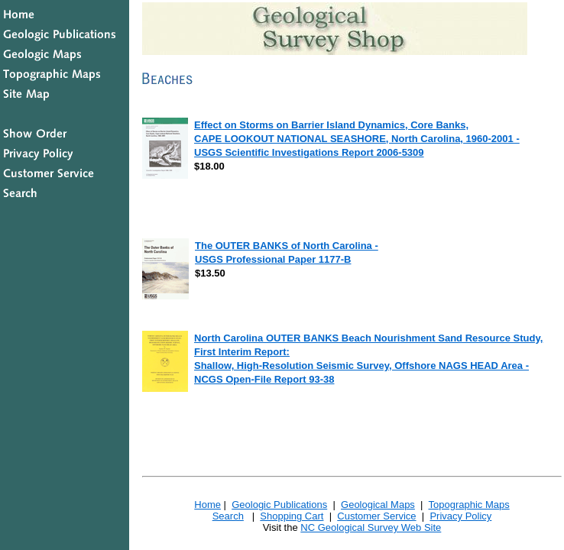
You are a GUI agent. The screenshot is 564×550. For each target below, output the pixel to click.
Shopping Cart (291, 516)
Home (207, 504)
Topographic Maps (468, 504)
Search (228, 516)
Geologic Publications (279, 504)
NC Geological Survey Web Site (370, 527)
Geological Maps (378, 504)
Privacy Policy (460, 516)
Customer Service (376, 516)
